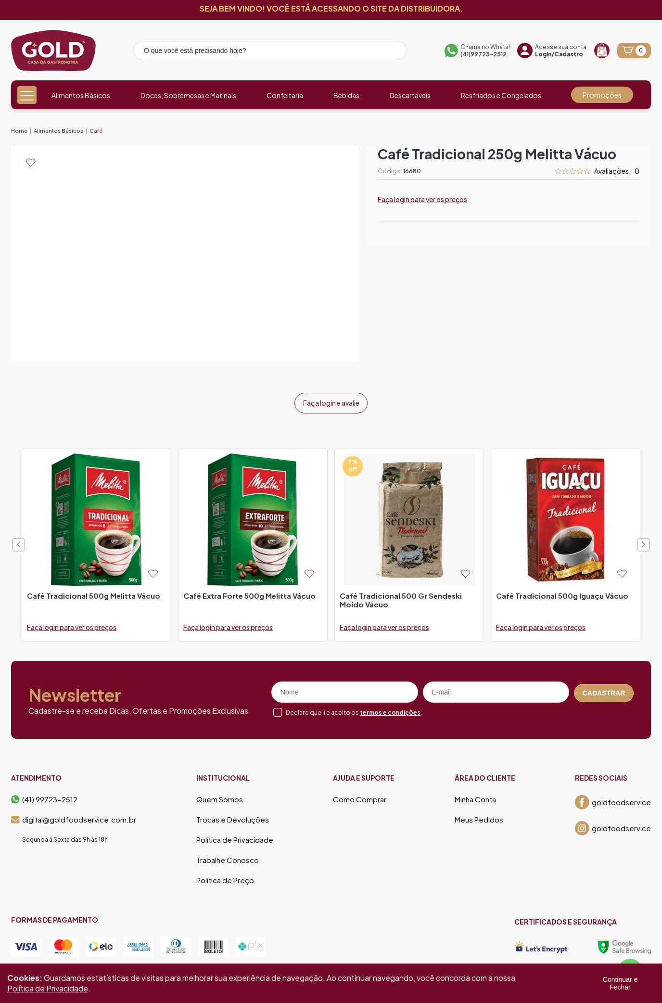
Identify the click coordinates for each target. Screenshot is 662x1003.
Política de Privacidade (234, 837)
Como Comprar (359, 796)
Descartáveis (410, 95)
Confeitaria (285, 95)
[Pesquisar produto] (393, 52)
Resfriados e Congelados (501, 95)
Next (643, 541)
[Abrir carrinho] (634, 50)
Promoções (602, 94)
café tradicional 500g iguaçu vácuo (562, 593)
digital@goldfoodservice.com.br (73, 816)
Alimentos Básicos (80, 95)
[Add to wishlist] (30, 163)
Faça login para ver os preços (422, 199)
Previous (18, 541)
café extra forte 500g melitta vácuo (249, 593)
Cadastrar (604, 689)
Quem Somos (219, 796)
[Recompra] (602, 50)
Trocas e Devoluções (232, 816)
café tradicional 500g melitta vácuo (93, 593)
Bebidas (346, 95)
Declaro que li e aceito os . (354, 709)
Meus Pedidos (479, 816)
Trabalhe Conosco (227, 857)
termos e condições (390, 709)
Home (19, 131)
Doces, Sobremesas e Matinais (188, 95)
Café (95, 131)
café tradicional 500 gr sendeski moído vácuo (401, 597)
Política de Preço (225, 877)
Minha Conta (475, 796)
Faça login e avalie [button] (331, 401)
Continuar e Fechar (620, 983)
